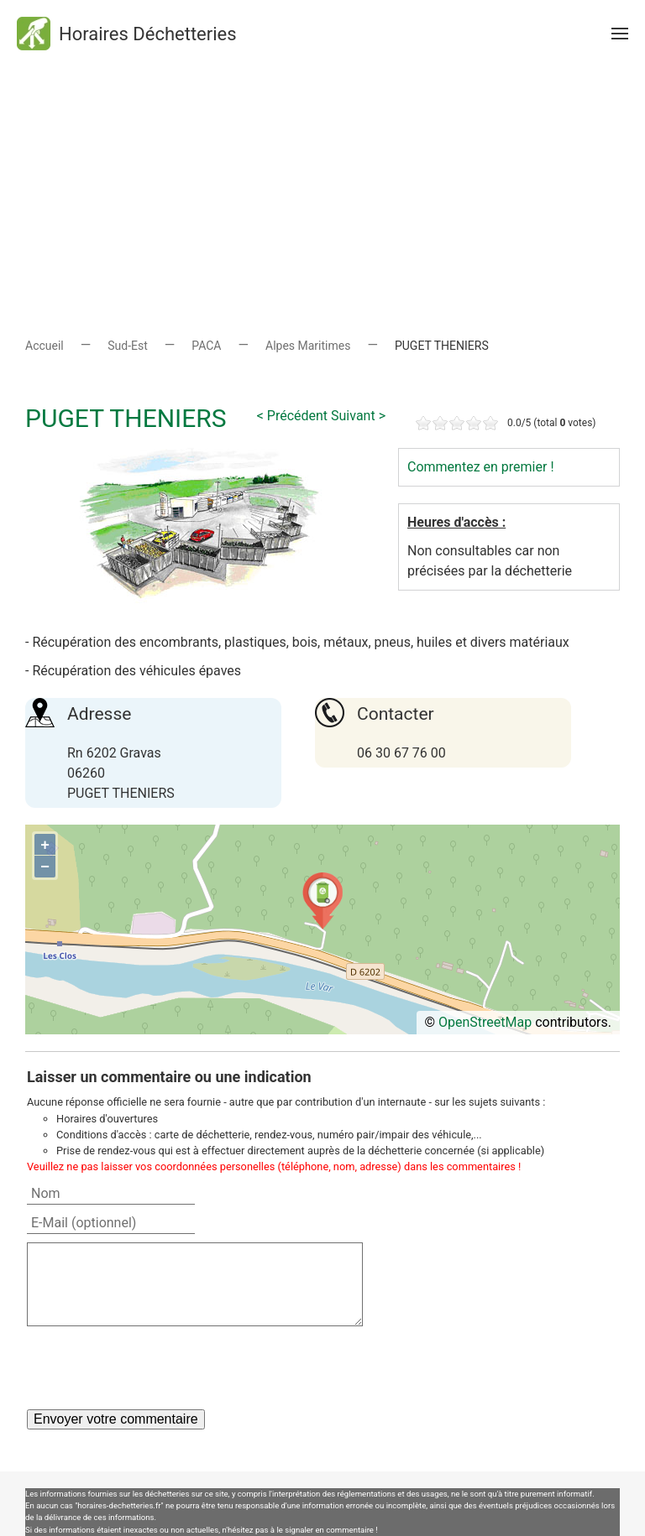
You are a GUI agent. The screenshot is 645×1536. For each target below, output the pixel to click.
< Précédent (292, 416)
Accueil (44, 345)
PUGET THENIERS (126, 418)
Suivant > (358, 416)
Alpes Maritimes (307, 345)
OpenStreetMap (485, 1022)
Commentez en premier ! (480, 467)
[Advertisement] (322, 184)
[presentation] (154, 1367)
